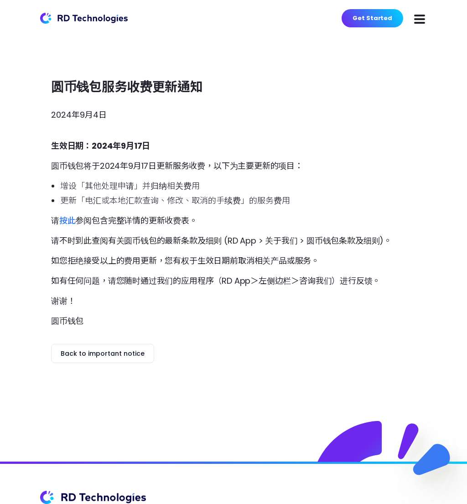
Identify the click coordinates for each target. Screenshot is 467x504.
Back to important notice (103, 353)
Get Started (372, 18)
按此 (67, 220)
